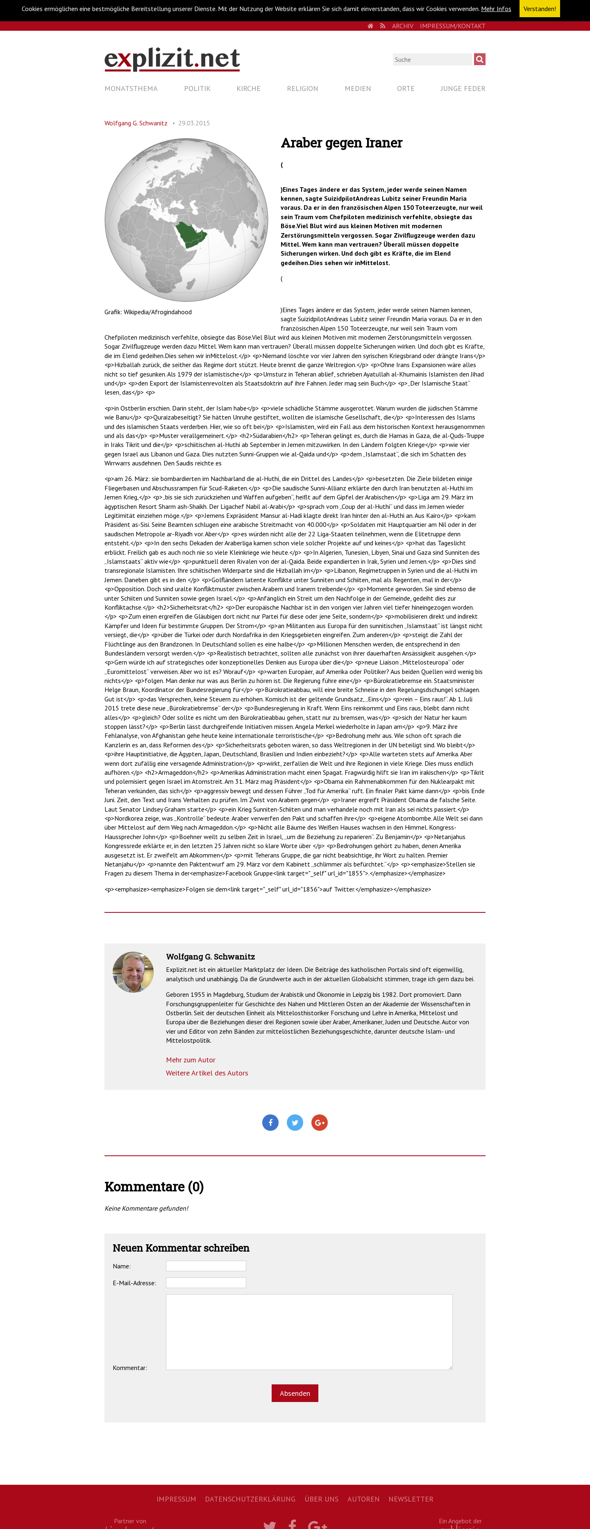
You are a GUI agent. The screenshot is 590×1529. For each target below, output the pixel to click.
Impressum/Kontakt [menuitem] (453, 26)
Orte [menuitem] (406, 88)
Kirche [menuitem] (248, 88)
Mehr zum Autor (191, 1059)
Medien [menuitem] (358, 88)
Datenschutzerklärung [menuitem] (250, 1499)
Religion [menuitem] (302, 88)
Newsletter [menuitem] (410, 1499)
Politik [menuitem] (197, 88)
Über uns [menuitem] (321, 1499)
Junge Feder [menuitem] (463, 88)
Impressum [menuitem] (176, 1499)
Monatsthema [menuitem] (131, 88)
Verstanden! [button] (540, 9)
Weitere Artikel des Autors (207, 1073)
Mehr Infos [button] (496, 9)
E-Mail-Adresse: (134, 1283)
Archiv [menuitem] (402, 26)
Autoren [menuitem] (363, 1499)
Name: (122, 1266)
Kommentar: (130, 1367)
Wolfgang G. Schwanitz (136, 123)
